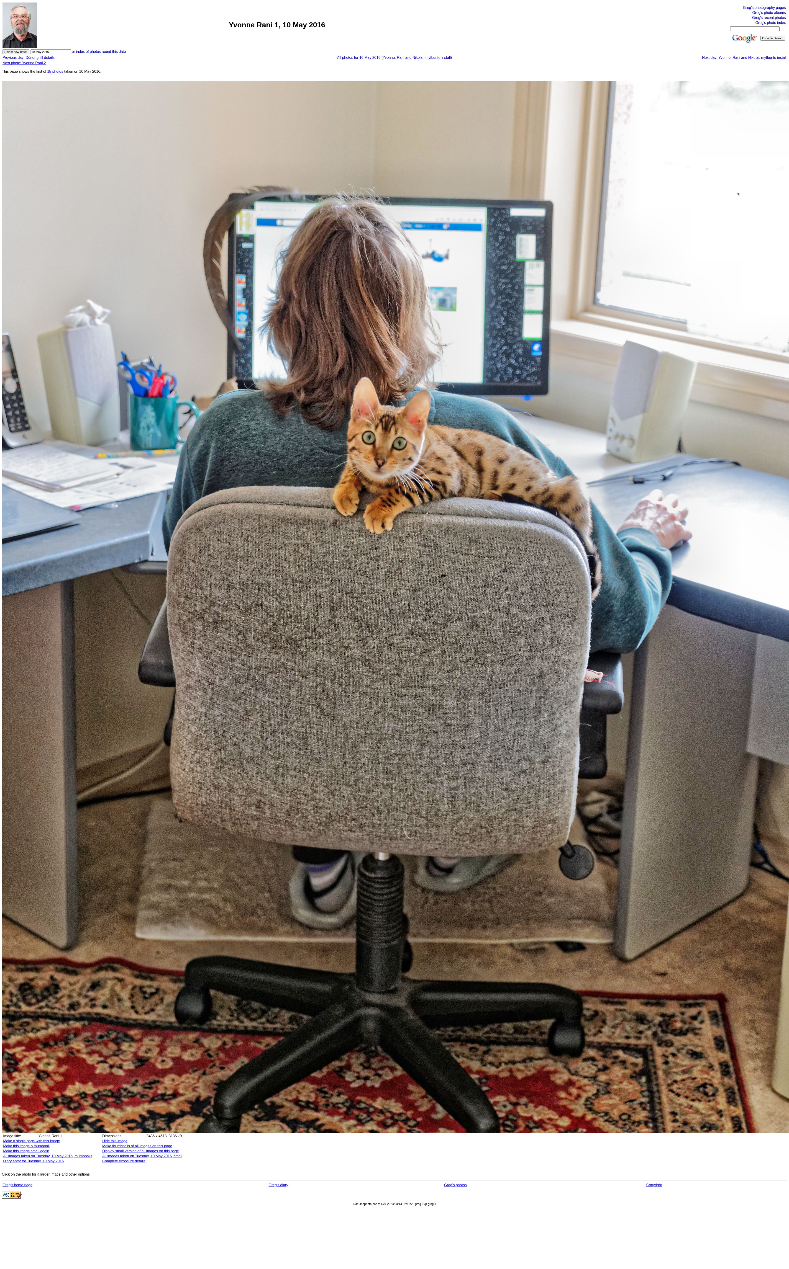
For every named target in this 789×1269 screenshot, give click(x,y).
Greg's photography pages (764, 8)
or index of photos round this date (99, 52)
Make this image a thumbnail (26, 1146)
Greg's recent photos (769, 18)
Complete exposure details (123, 1161)
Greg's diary (278, 1185)
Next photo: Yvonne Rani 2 (24, 63)
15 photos (55, 71)
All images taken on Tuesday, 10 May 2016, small (142, 1156)
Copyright (654, 1185)
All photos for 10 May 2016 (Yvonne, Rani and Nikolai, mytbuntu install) (394, 57)
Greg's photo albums (769, 13)
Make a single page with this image (31, 1141)
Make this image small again (26, 1151)
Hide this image (114, 1141)
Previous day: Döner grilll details (29, 57)
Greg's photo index (770, 23)
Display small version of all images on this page (140, 1151)
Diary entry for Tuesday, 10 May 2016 (33, 1161)
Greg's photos (455, 1185)
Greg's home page (17, 1185)
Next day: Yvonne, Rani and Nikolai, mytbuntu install (744, 57)
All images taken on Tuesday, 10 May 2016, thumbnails (47, 1156)
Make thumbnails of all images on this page (137, 1146)
